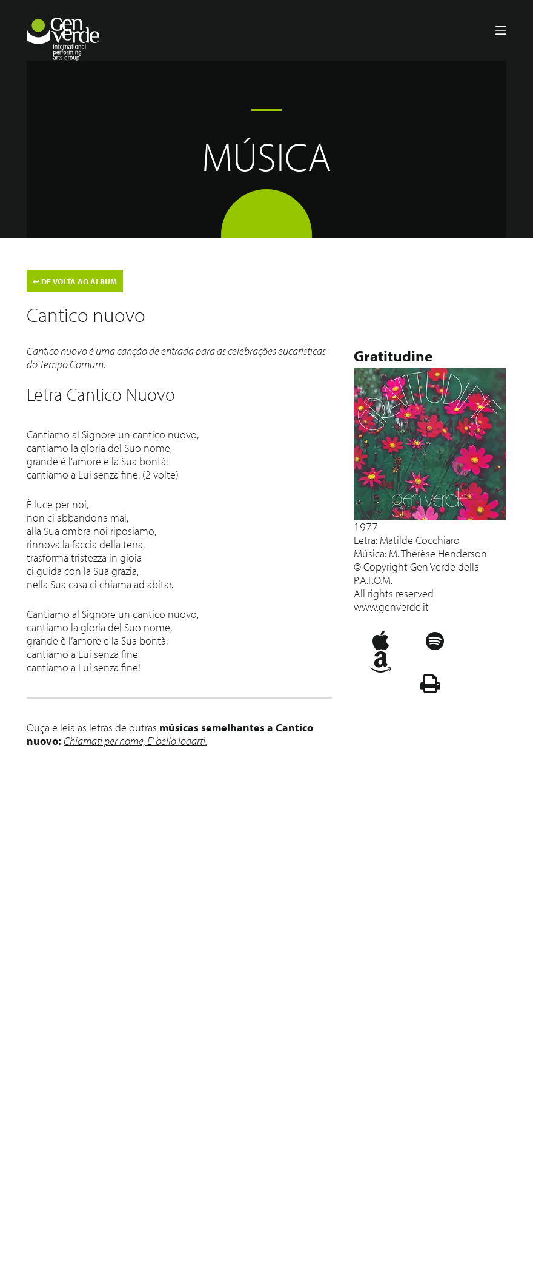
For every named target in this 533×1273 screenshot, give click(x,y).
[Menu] (500, 30)
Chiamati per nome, (105, 741)
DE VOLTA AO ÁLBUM (75, 281)
